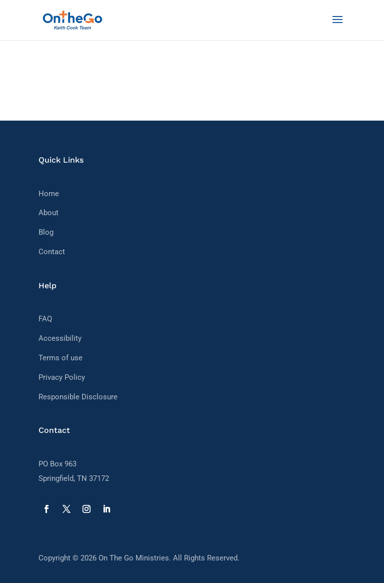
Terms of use (60, 357)
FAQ (45, 318)
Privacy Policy (61, 377)
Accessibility (60, 338)
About (48, 212)
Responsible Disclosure (78, 396)
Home (48, 193)
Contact (51, 251)
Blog (46, 232)
